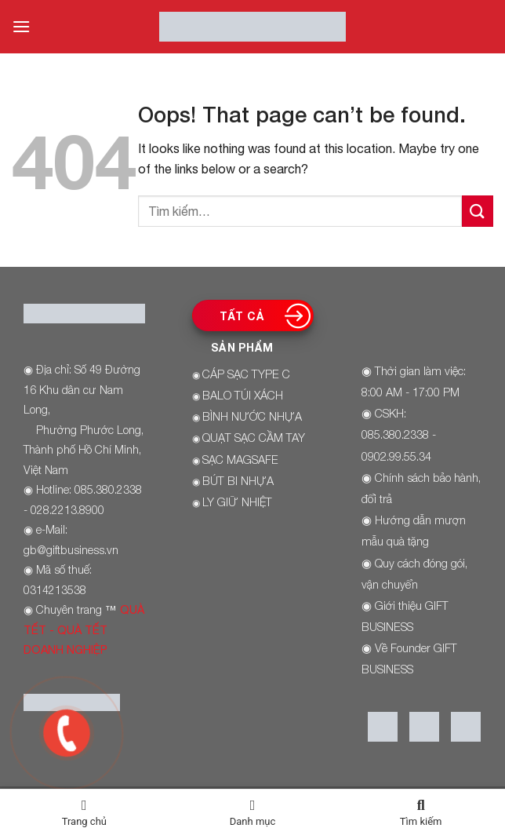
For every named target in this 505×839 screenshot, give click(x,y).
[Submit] (477, 210)
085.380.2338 (395, 434)
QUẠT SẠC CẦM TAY (253, 437)
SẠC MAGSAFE (240, 459)
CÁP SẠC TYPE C (246, 374)
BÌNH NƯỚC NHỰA (252, 416)
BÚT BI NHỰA (238, 480)
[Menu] (21, 26)
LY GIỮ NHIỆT (237, 502)
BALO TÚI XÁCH (242, 395)
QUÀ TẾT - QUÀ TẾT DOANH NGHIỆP (84, 629)
